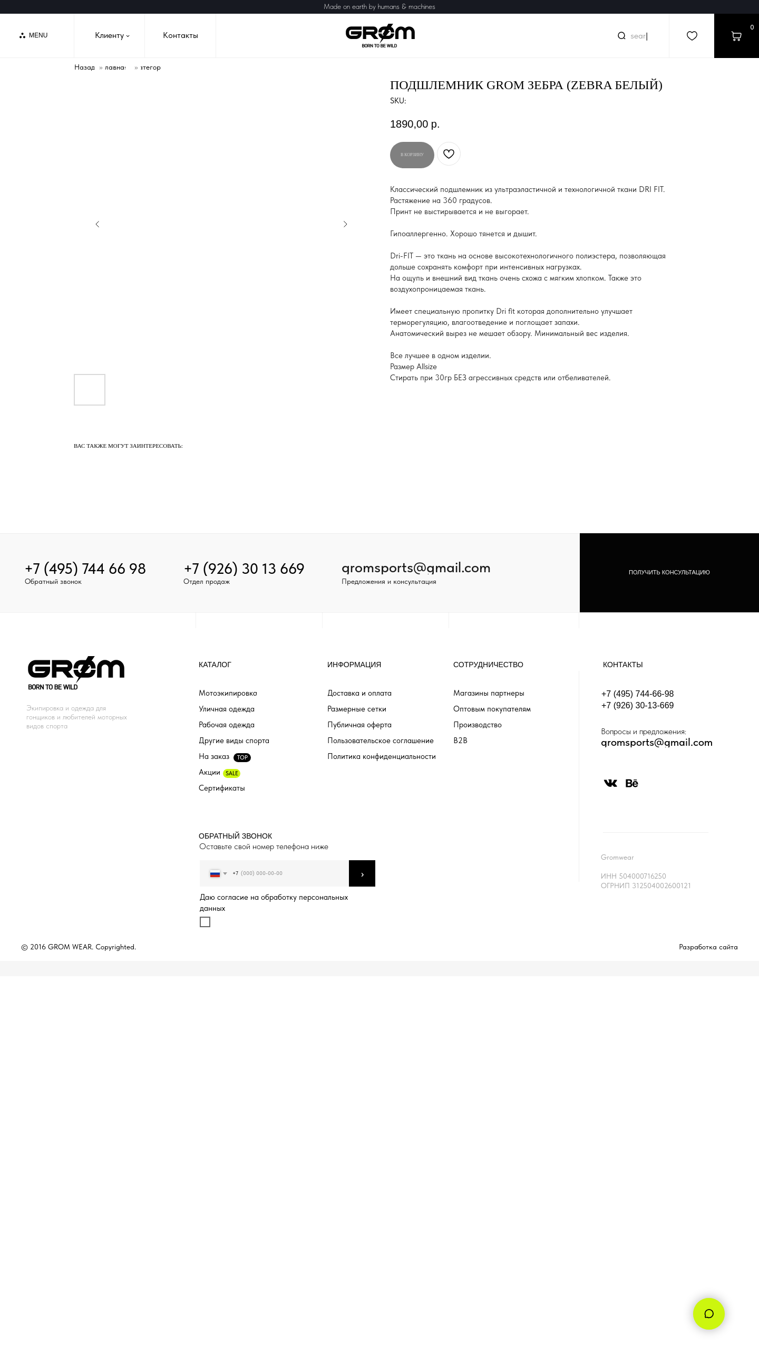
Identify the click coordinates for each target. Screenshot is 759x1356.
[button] (669, 572)
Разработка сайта (708, 947)
